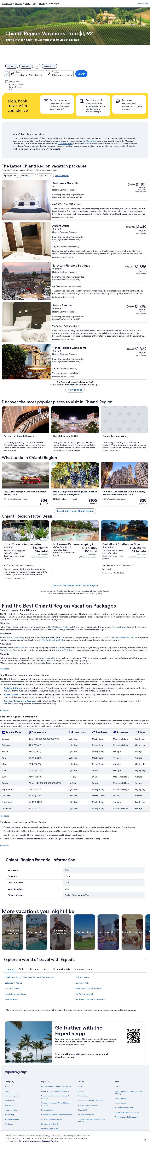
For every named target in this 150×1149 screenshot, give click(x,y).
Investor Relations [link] (12, 1110)
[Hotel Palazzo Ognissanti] (99, 362)
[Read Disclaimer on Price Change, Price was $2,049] (130, 227)
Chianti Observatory (15, 637)
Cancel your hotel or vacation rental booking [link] (129, 1092)
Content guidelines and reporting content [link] (91, 1120)
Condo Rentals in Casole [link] (15, 994)
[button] (75, 959)
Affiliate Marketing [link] (12, 1119)
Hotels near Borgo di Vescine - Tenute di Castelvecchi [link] (29, 977)
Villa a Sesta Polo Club (124, 637)
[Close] (145, 1140)
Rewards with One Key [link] (50, 1124)
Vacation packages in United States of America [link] (56, 1104)
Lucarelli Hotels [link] (11, 999)
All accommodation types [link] (51, 1119)
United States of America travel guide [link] (56, 1086)
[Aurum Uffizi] (99, 241)
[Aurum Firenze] (99, 322)
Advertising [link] (9, 1114)
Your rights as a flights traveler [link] (126, 1117)
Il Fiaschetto (49, 658)
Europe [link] (27, 3)
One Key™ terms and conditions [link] (90, 1100)
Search (138, 73)
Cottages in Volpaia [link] (13, 983)
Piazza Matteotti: (13, 694)
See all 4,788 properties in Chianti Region (75, 585)
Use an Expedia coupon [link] (124, 1107)
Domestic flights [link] (47, 1110)
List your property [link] (12, 1096)
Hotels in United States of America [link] (55, 1091)
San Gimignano (89, 141)
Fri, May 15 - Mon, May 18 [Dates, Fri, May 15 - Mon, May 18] (86, 74)
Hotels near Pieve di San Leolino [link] (90, 999)
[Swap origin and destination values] (35, 73)
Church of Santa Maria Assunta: (20, 701)
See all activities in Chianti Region (75, 511)
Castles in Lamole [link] (12, 988)
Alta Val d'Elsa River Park (52, 640)
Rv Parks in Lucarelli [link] (84, 994)
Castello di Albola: (13, 688)
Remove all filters (62, 176)
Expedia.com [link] (7, 3)
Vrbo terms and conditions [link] (88, 1105)
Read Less (4, 668)
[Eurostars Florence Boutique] (99, 281)
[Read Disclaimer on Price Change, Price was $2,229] (129, 266)
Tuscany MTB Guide (63, 650)
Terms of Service (50, 1141)
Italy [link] (34, 3)
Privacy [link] (80, 1086)
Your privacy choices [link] (86, 1114)
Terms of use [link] (83, 1096)
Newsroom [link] (9, 1105)
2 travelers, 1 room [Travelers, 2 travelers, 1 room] (119, 74)
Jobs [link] (6, 1091)
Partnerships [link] (10, 1100)
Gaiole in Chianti (65, 143)
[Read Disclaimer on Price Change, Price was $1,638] (131, 184)
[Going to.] (50, 73)
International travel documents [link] (127, 1112)
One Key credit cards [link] (49, 1129)
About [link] (7, 1086)
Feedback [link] (9, 1124)
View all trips (75, 389)
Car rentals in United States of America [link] (56, 1114)
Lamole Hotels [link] (82, 983)
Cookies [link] (81, 1091)
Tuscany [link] (42, 3)
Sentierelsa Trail (21, 647)
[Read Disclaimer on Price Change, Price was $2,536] (129, 349)
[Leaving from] (19, 73)
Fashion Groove (119, 627)
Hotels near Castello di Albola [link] (89, 988)
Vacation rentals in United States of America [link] (55, 1097)
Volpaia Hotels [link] (82, 977)
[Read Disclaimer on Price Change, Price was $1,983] (130, 306)
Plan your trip (143, 3)
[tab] (51, 57)
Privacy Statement (28, 1141)
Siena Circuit (5, 650)
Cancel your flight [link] (121, 1098)
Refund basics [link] (120, 1103)
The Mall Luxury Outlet (58, 627)
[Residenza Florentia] (99, 200)
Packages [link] (18, 3)
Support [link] (118, 1086)
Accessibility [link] (83, 1110)
